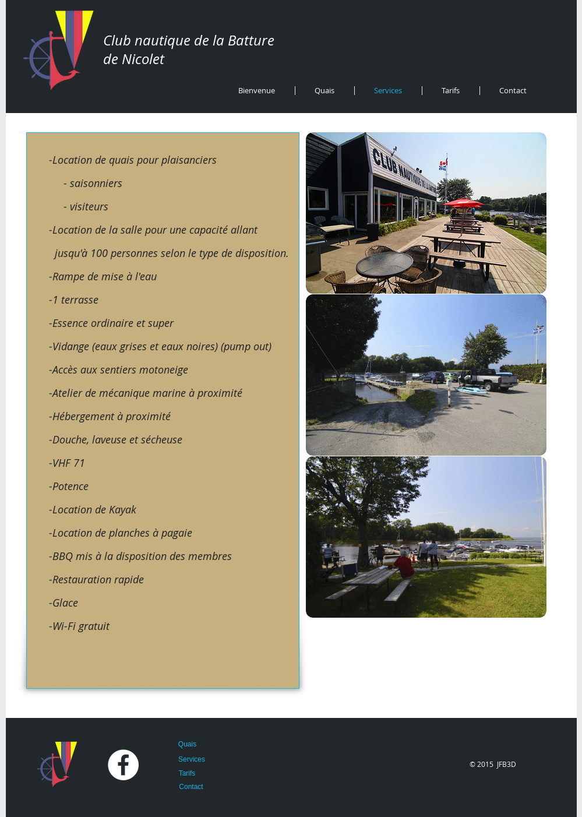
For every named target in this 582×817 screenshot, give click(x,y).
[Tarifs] (187, 773)
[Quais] (187, 744)
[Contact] (191, 787)
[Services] (192, 759)
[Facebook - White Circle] (123, 764)
